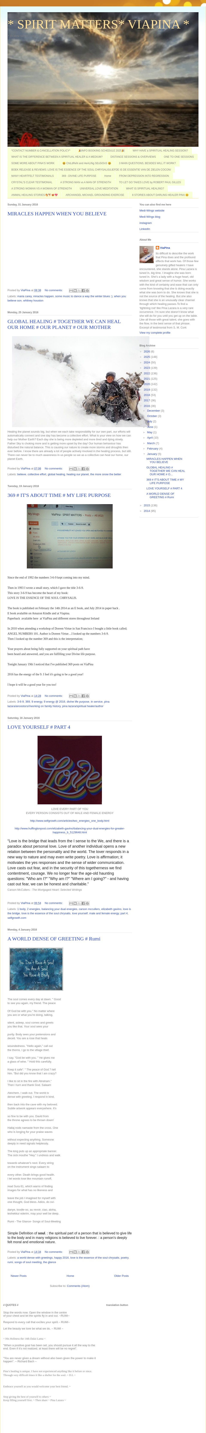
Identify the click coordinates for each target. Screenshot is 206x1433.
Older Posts (121, 1275)
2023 (147, 367)
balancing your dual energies (59, 909)
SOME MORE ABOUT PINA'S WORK (33, 163)
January (152, 454)
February (153, 448)
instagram (145, 223)
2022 (147, 373)
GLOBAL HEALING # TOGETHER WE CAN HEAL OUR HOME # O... (165, 471)
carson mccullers (89, 909)
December (154, 410)
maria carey (24, 296)
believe (21, 474)
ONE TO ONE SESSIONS (179, 156)
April (150, 437)
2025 (147, 356)
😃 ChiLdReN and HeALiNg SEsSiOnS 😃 (86, 163)
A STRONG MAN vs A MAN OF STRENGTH (85, 182)
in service (97, 701)
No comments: (54, 290)
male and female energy (104, 913)
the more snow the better (105, 474)
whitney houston (33, 300)
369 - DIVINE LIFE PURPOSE (79, 175)
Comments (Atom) (78, 1286)
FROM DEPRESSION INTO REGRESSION (144, 175)
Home (107, 175)
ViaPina (165, 247)
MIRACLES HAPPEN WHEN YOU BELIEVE (57, 213)
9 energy (37, 701)
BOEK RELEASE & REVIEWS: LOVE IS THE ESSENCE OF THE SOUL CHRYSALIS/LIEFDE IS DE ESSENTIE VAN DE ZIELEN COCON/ (91, 169)
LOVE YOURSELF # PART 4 (39, 727)
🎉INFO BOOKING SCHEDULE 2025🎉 (101, 150)
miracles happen (43, 296)
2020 (147, 384)
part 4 (124, 913)
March (151, 443)
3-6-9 (20, 701)
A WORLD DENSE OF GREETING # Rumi (54, 938)
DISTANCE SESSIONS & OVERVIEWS (133, 156)
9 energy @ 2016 (54, 701)
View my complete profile (154, 332)
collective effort (37, 474)
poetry (124, 1257)
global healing (56, 474)
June (150, 427)
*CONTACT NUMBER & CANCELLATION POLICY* (40, 150)
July (150, 421)
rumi (10, 1262)
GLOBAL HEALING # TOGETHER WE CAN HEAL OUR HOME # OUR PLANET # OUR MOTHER (64, 324)
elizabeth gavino (111, 909)
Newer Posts (19, 1275)
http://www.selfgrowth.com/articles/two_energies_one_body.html (69, 820)
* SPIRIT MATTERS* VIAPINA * (98, 24)
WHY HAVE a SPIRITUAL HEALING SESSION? (160, 150)
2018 (147, 395)
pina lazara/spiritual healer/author (82, 706)
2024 (147, 362)
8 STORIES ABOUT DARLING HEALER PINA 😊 (160, 194)
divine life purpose (78, 701)
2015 (147, 505)
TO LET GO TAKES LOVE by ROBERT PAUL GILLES (150, 182)
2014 (147, 511)
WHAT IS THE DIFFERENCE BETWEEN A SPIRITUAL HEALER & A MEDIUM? (57, 156)
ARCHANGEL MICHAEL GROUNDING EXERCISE (95, 194)
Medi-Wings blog (149, 216)
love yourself (80, 913)
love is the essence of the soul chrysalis (45, 913)
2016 (147, 406)
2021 (147, 378)
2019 (147, 389)
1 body (21, 909)
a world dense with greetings (35, 1257)
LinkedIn (144, 229)
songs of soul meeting (28, 1262)
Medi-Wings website (151, 210)
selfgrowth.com (17, 917)
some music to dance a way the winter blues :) (83, 296)
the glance (49, 1262)
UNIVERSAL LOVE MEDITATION (99, 188)
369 (27, 701)
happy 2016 (61, 1257)
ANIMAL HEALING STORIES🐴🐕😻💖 (34, 194)
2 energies (33, 909)
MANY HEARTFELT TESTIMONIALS (32, 175)
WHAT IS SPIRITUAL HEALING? (145, 188)
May (150, 432)
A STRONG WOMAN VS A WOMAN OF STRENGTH (41, 188)
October (152, 416)
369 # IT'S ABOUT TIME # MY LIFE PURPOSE (59, 495)
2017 (147, 400)
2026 (147, 351)
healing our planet (78, 474)
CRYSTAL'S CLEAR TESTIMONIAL (31, 182)
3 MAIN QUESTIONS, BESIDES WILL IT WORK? (147, 163)
